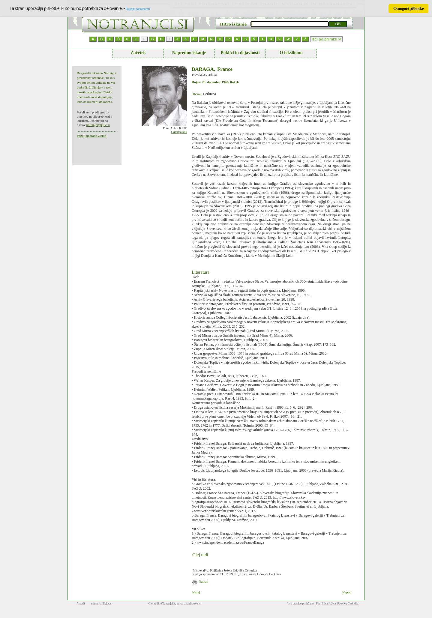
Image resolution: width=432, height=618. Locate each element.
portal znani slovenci (188, 603)
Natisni (203, 581)
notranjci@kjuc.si (98, 125)
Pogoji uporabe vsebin (91, 135)
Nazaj (196, 592)
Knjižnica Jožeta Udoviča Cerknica (337, 603)
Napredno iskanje (189, 52)
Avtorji (80, 603)
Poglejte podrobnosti (138, 8)
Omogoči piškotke (408, 8)
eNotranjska (167, 603)
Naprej (346, 592)
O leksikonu (291, 52)
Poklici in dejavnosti (240, 52)
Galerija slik (179, 132)
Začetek (138, 52)
